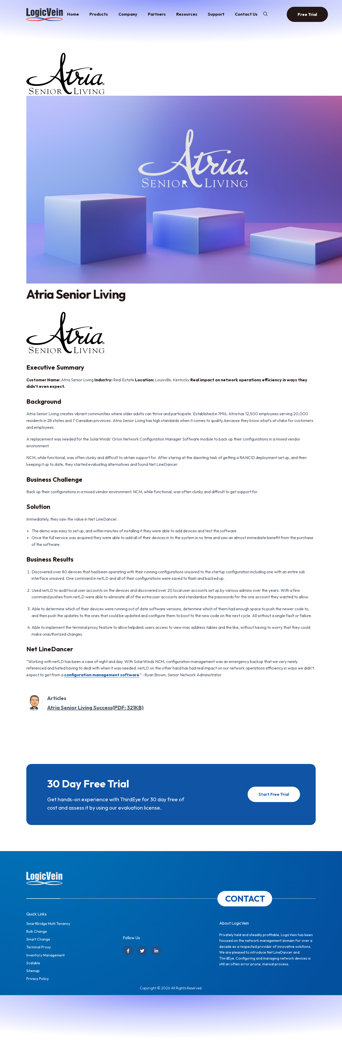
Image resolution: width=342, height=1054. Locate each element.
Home (73, 14)
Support (216, 14)
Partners (157, 14)
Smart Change (38, 939)
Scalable (33, 963)
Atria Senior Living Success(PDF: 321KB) (95, 707)
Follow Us (131, 937)
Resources (186, 14)
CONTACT (245, 898)
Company (127, 14)
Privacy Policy (37, 978)
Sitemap (33, 970)
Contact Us (246, 14)
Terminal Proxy (38, 947)
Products (98, 14)
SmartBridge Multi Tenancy (48, 923)
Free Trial (307, 14)
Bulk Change (36, 931)
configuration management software (101, 674)
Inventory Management (45, 955)
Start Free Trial (274, 794)
